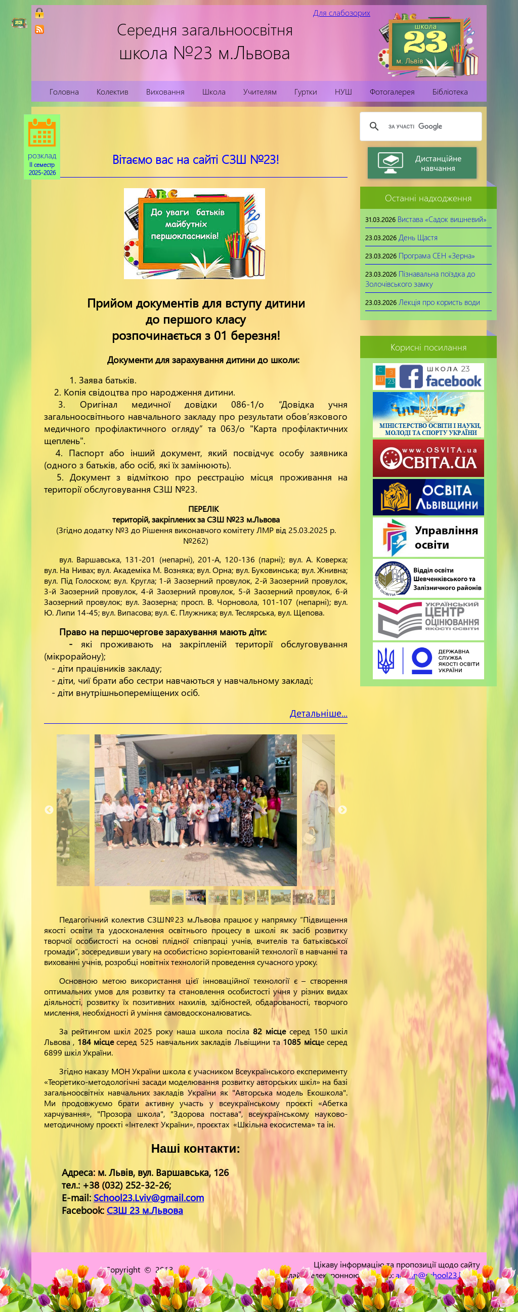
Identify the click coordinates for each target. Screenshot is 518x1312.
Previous (49, 810)
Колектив (112, 91)
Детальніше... (319, 713)
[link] (39, 29)
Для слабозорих (341, 12)
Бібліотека (450, 91)
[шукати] (419, 126)
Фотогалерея (392, 91)
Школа (214, 91)
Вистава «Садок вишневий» (442, 219)
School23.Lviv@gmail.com (149, 1197)
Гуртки (305, 91)
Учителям (260, 91)
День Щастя (418, 237)
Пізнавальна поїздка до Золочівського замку (420, 279)
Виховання (165, 91)
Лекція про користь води (439, 302)
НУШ (343, 91)
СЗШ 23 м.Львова (145, 1210)
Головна (64, 91)
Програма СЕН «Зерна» (437, 255)
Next (342, 810)
